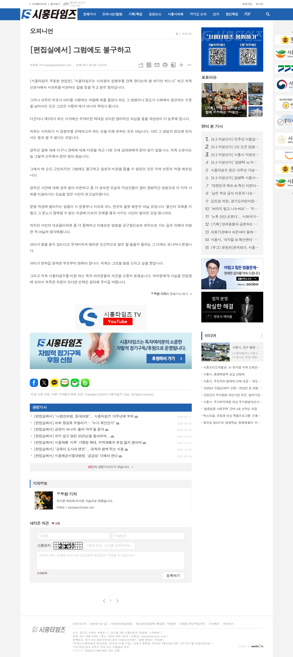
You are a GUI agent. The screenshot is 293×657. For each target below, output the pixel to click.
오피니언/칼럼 (112, 14)
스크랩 (173, 65)
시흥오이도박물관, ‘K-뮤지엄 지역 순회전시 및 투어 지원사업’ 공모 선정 (233, 367)
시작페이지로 (39, 4)
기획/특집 (135, 14)
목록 (148, 65)
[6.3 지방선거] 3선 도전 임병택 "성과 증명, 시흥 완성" (235, 146)
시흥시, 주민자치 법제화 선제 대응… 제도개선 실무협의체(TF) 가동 (233, 381)
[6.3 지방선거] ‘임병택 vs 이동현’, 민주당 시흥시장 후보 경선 (235, 162)
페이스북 (34, 383)
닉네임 (43, 535)
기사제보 (213, 624)
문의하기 (228, 624)
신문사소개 (79, 624)
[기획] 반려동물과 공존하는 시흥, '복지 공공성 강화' (235, 224)
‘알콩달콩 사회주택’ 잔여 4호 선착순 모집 (230, 408)
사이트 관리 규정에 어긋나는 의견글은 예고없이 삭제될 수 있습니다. (87, 555)
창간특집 (232, 14)
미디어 (210, 335)
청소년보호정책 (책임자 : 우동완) (156, 624)
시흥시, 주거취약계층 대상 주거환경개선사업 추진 (233, 402)
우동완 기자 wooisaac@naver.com (50, 65)
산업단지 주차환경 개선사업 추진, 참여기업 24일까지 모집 (233, 395)
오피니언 (187, 33)
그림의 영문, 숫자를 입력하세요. (108, 545)
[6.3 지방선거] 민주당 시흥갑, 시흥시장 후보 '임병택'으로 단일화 (235, 139)
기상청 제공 (75, 5)
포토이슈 (209, 77)
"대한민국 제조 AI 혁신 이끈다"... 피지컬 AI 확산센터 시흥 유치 (235, 185)
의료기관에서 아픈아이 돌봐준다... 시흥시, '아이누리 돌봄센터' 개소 (235, 232)
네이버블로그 (65, 383)
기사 (211, 126)
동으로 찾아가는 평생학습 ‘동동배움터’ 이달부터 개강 (233, 422)
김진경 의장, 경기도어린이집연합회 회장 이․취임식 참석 (235, 201)
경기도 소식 (198, 14)
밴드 (85, 383)
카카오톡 (54, 383)
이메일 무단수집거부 (192, 624)
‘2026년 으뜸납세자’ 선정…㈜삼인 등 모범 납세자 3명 (233, 388)
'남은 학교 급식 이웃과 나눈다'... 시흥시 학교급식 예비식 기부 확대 (235, 193)
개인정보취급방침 (121, 624)
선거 (216, 14)
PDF (247, 14)
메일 (157, 65)
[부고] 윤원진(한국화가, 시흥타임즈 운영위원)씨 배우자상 (235, 247)
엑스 (44, 383)
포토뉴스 (155, 14)
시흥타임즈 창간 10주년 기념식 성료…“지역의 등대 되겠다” (235, 170)
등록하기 (173, 575)
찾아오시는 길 (98, 624)
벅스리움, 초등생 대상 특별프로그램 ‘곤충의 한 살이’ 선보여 (233, 415)
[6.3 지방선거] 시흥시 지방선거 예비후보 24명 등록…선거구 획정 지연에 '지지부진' (235, 154)
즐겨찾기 (55, 4)
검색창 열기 (268, 14)
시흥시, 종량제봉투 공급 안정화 (224, 374)
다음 (117, 601)
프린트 (165, 65)
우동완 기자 (66, 494)
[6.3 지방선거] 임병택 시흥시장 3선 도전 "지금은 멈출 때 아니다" (235, 177)
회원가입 (247, 4)
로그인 (259, 4)
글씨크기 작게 (189, 65)
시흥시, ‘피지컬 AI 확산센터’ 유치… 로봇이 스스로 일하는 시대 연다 (235, 239)
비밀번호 (120, 535)
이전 (104, 601)
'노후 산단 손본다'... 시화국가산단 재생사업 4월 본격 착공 (235, 216)
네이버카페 (75, 383)
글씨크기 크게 (181, 65)
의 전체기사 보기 (169, 293)
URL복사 (140, 65)
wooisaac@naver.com (75, 507)
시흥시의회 (175, 14)
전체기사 (89, 14)
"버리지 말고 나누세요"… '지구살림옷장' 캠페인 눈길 (235, 208)
